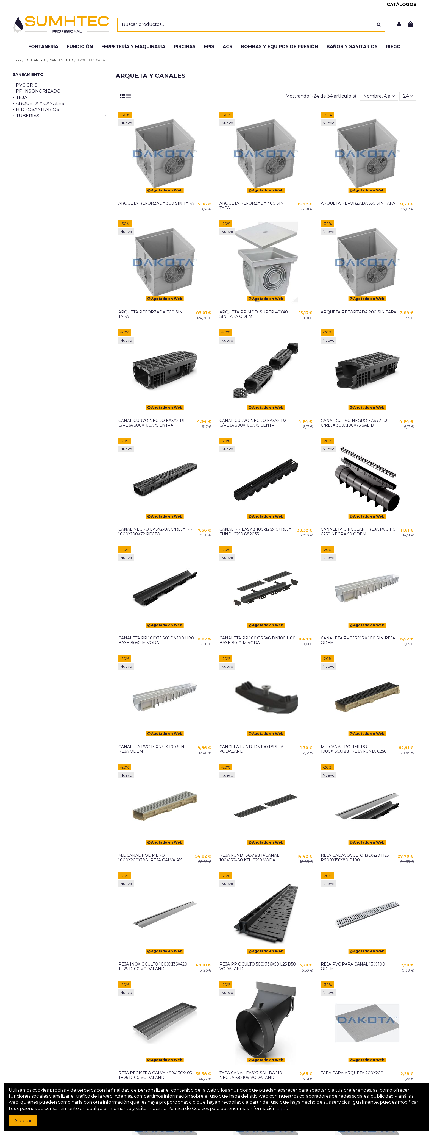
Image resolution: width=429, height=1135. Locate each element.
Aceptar (23, 1120)
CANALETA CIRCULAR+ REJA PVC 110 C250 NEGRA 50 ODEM (358, 531)
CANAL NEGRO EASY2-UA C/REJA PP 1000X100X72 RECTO (155, 531)
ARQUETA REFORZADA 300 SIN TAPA (156, 203)
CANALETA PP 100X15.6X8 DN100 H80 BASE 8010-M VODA (257, 640)
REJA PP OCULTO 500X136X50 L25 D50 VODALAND (257, 966)
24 (408, 96)
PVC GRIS (26, 85)
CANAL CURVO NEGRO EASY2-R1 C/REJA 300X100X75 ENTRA (151, 423)
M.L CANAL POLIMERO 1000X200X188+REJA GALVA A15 (150, 858)
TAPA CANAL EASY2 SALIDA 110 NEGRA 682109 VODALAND (250, 1075)
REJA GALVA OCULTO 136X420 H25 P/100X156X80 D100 (355, 858)
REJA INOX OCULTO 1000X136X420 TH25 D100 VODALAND (152, 966)
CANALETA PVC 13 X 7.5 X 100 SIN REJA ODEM (151, 749)
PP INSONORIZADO (38, 91)
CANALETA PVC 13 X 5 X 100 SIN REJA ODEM (358, 640)
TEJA (21, 97)
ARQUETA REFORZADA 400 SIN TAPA (251, 205)
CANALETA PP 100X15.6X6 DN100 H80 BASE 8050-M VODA (156, 640)
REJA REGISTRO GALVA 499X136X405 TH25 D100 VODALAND (155, 1075)
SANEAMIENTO (28, 74)
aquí (282, 1108)
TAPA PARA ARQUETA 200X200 (352, 1072)
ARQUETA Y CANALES (40, 103)
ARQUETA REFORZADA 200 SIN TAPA (358, 312)
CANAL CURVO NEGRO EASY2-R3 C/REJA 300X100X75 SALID (354, 423)
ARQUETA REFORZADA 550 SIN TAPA (358, 203)
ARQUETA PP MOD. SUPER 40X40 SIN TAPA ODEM (253, 314)
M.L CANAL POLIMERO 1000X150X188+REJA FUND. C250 (354, 749)
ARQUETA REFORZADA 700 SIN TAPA (150, 314)
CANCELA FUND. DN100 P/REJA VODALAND (251, 749)
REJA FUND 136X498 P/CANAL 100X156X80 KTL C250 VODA (249, 858)
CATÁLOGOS (401, 4)
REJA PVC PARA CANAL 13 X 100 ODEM (353, 966)
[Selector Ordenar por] (379, 96)
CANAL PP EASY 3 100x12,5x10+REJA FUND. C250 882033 (255, 531)
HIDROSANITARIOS (37, 109)
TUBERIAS (27, 115)
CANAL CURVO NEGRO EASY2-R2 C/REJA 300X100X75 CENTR (252, 423)
